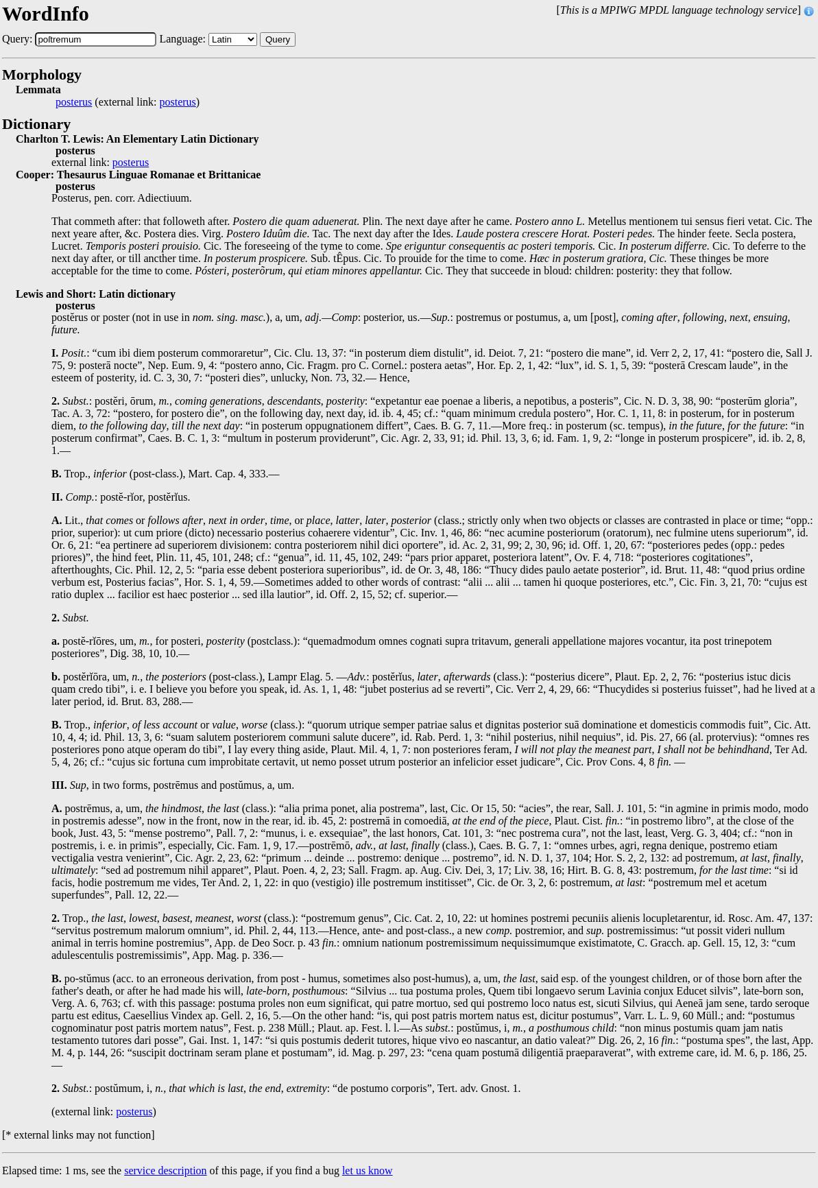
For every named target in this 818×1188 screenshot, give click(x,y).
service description (165, 1170)
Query (277, 39)
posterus (74, 102)
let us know (367, 1170)
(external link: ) (128, 102)
